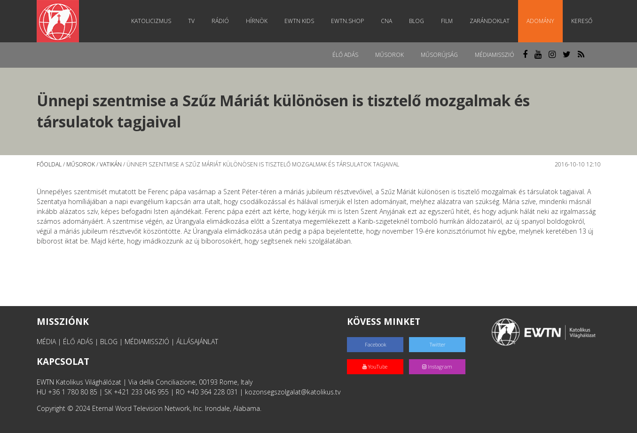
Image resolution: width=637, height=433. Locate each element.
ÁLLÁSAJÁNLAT (197, 341)
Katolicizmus (151, 21)
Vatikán (111, 164)
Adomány (540, 21)
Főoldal (49, 164)
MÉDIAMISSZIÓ (147, 341)
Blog (416, 21)
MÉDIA (46, 341)
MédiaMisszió (494, 55)
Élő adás (345, 55)
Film (447, 21)
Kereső (581, 21)
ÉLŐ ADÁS (78, 341)
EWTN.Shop (347, 21)
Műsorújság (439, 55)
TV (191, 21)
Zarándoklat (490, 21)
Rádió (220, 21)
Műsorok (389, 55)
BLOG (109, 341)
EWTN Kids (299, 21)
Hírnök (256, 21)
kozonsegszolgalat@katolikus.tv (292, 391)
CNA (386, 21)
